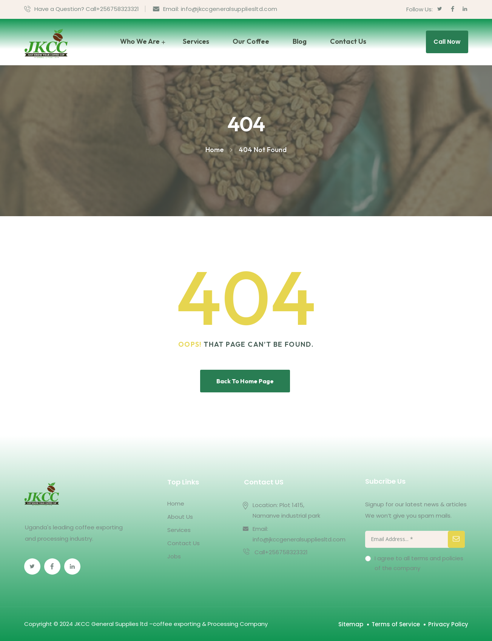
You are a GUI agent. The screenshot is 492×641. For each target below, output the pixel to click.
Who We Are (140, 41)
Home (175, 503)
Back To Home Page (245, 381)
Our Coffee (251, 41)
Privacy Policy (448, 624)
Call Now (447, 41)
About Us (180, 517)
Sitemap (350, 624)
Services (196, 41)
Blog (300, 41)
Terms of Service (396, 624)
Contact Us (348, 41)
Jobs (174, 556)
